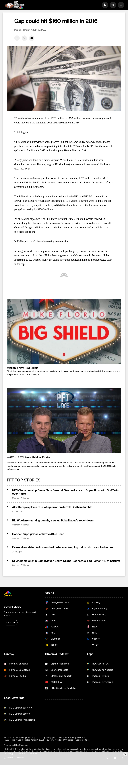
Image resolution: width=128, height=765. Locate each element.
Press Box (80, 738)
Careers (29, 738)
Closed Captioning (43, 738)
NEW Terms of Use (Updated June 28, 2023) (24, 740)
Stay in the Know (12, 607)
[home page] (15, 5)
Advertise (20, 738)
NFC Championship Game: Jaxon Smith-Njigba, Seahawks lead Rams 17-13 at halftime (66, 561)
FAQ (55, 738)
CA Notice (68, 740)
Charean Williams (20, 498)
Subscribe (10, 622)
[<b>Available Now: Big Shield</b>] (64, 331)
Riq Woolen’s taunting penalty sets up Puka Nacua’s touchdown (53, 520)
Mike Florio (17, 511)
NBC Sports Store (66, 738)
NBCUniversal (21, 745)
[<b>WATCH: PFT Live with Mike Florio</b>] (64, 420)
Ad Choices (9, 738)
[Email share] (31, 38)
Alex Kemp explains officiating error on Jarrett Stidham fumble (52, 507)
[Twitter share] (24, 38)
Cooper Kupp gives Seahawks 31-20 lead (38, 534)
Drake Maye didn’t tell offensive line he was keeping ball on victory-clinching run (63, 547)
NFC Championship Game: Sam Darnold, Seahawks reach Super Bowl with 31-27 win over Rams (65, 492)
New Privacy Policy (54, 740)
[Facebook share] (17, 38)
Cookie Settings (83, 740)
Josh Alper (17, 552)
